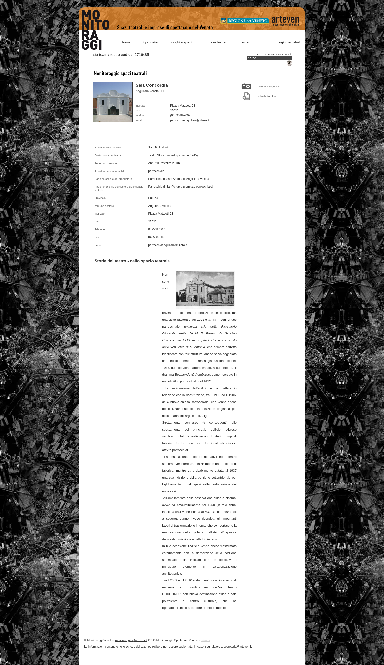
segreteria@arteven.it (237, 646)
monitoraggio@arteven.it (131, 640)
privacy (205, 640)
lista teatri (99, 54)
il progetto (150, 42)
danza (244, 42)
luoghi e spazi (181, 42)
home (126, 42)
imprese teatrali (215, 42)
